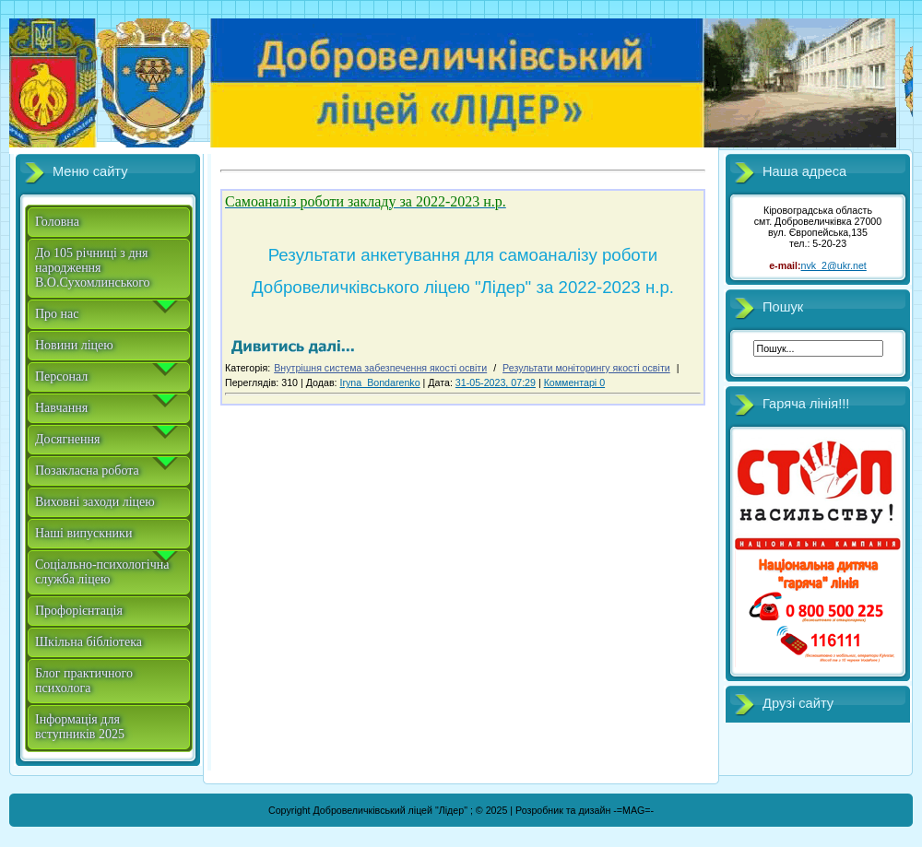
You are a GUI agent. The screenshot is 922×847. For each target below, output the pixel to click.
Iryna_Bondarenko (380, 382)
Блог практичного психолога (84, 680)
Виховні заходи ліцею (95, 502)
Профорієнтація (79, 611)
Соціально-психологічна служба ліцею (102, 572)
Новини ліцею (74, 345)
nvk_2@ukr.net (834, 265)
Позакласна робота (87, 470)
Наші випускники (83, 533)
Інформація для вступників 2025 (79, 726)
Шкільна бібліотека (88, 642)
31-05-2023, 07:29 (495, 382)
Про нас (57, 314)
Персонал (61, 376)
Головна (57, 222)
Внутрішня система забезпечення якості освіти (380, 367)
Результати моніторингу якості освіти (586, 367)
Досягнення (67, 439)
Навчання (61, 408)
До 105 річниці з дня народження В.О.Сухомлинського (92, 267)
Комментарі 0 (574, 382)
